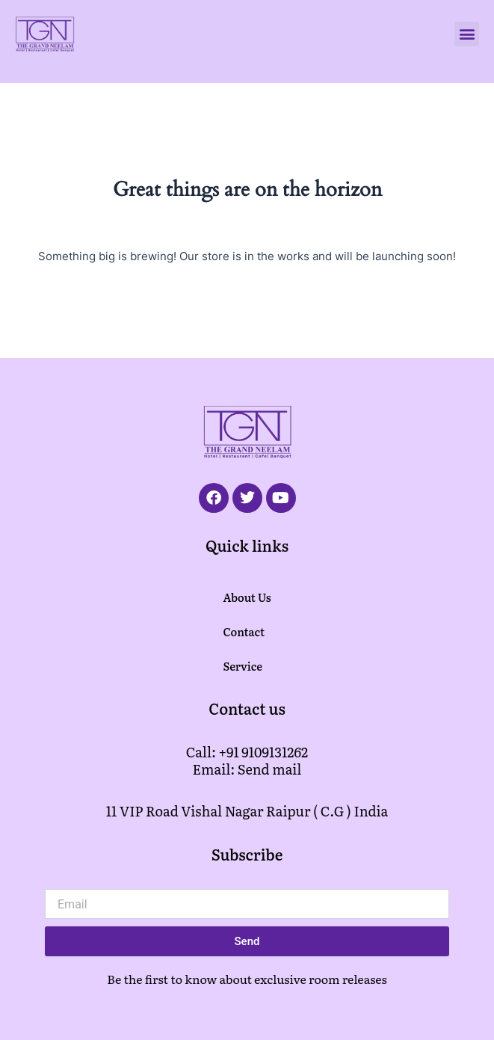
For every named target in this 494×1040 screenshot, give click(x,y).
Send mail (270, 769)
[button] (466, 34)
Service (242, 666)
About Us (247, 597)
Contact (244, 631)
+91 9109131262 (264, 752)
